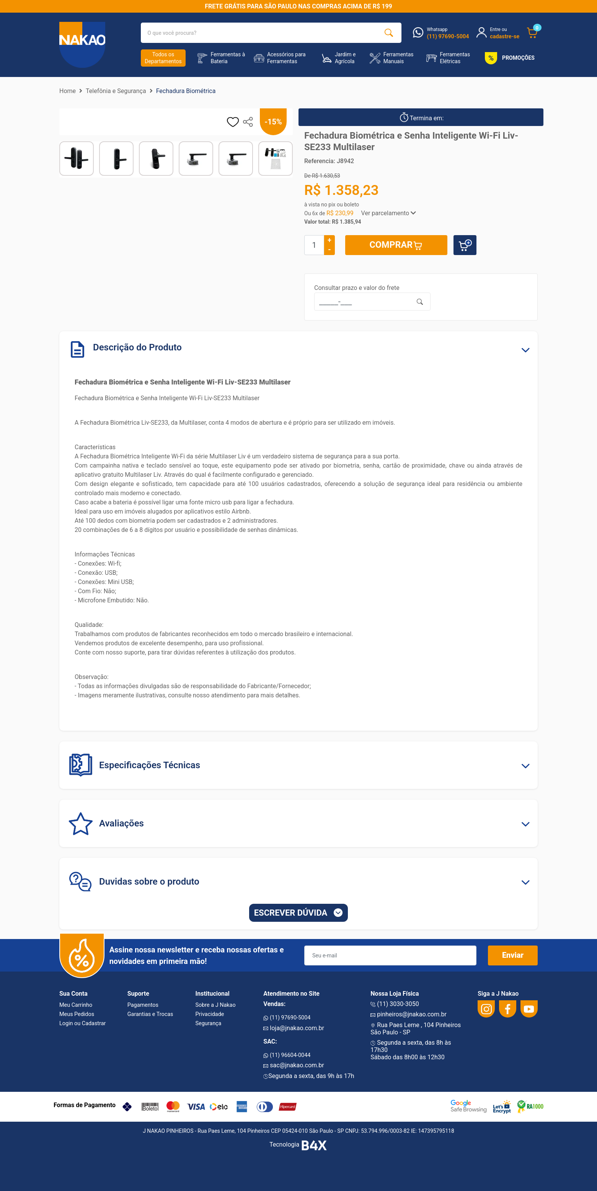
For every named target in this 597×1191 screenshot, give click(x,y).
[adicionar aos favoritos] (233, 122)
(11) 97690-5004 (286, 1017)
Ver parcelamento (388, 213)
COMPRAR (396, 245)
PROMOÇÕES (508, 58)
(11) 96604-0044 (286, 1055)
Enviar (513, 955)
